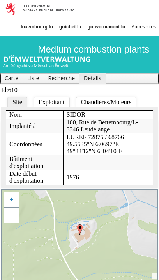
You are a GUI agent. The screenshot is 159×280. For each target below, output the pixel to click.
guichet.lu (70, 27)
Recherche (61, 78)
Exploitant (52, 102)
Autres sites (143, 27)
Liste (33, 78)
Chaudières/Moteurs (106, 102)
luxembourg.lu (37, 27)
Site (17, 102)
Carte (11, 78)
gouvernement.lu (106, 27)
